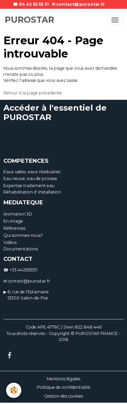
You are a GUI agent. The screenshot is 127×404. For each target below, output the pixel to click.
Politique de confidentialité (63, 387)
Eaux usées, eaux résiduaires (31, 171)
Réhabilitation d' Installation (32, 192)
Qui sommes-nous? (23, 235)
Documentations (20, 248)
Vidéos (10, 242)
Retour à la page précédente (32, 92)
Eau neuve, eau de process (30, 178)
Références (14, 228)
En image (13, 221)
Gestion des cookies (63, 396)
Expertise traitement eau (29, 185)
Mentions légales (63, 378)
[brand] (29, 20)
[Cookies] (13, 390)
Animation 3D (17, 214)
